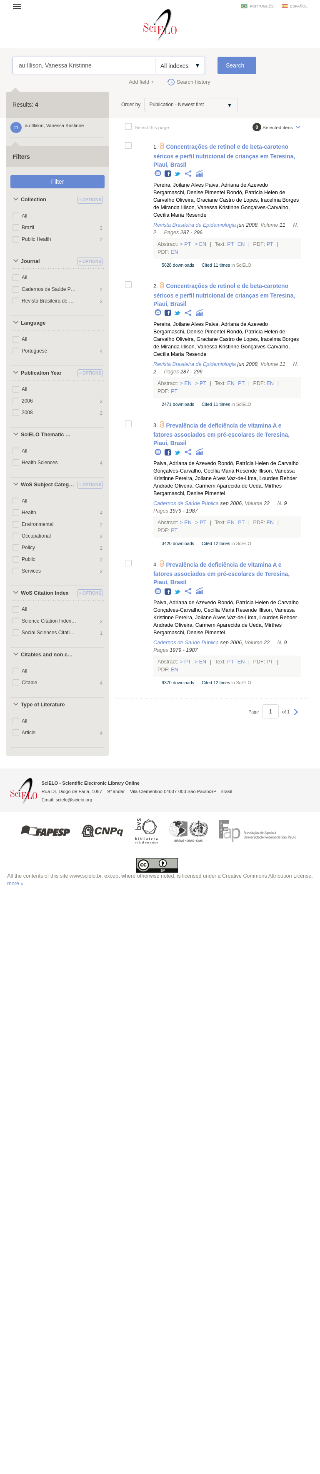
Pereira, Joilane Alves (178, 185)
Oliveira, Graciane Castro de (209, 200)
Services (31, 571)
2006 (27, 401)
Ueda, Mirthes (265, 486)
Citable (29, 683)
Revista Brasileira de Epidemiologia (49, 301)
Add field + (141, 82)
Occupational (36, 536)
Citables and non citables (48, 655)
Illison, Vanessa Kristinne (210, 207)
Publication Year (41, 373)
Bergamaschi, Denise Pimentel (189, 192)
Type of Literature (43, 705)
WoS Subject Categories (48, 485)
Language (33, 323)
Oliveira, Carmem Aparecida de (211, 486)
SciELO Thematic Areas (48, 435)
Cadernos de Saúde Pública (49, 289)
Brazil (28, 227)
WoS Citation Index (45, 593)
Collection (33, 200)
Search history (193, 82)
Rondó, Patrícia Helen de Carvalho (258, 463)
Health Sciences (40, 462)
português (261, 6)
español (299, 6)
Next (296, 716)
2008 (27, 412)
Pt (187, 244)
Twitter (177, 174)
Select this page (152, 127)
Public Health (36, 239)
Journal (30, 261)
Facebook (168, 174)
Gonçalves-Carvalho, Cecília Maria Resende (205, 471)
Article (28, 733)
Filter (57, 181)
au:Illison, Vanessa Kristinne (84, 65)
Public (28, 559)
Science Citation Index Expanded (49, 621)
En (203, 244)
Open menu (19, 6)
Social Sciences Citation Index (49, 633)
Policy (28, 548)
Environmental (38, 524)
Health (29, 513)
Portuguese (34, 351)
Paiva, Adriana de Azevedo (236, 185)
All (24, 216)
